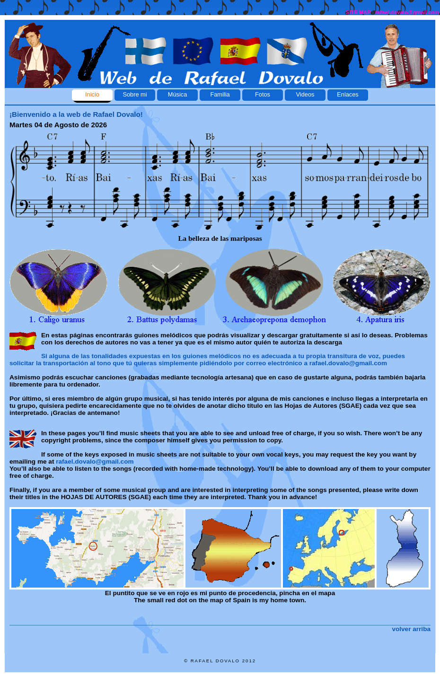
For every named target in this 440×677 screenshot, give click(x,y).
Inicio (92, 94)
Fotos (262, 94)
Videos (305, 94)
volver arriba (411, 629)
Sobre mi (135, 94)
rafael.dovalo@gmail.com (407, 12)
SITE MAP (358, 12)
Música (177, 94)
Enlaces (348, 94)
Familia (219, 94)
